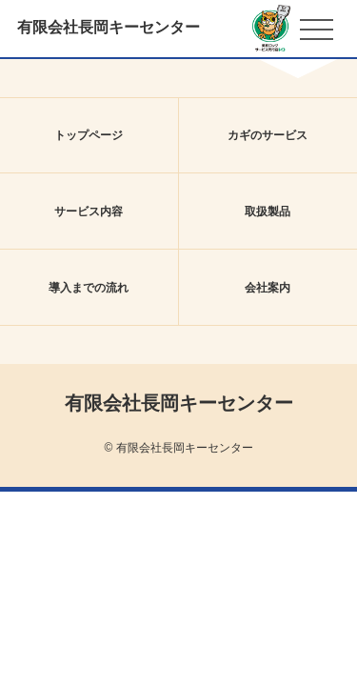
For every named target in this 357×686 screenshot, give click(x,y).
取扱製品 (267, 211)
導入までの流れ (89, 287)
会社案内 (267, 287)
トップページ (88, 135)
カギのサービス (267, 135)
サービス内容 (88, 211)
